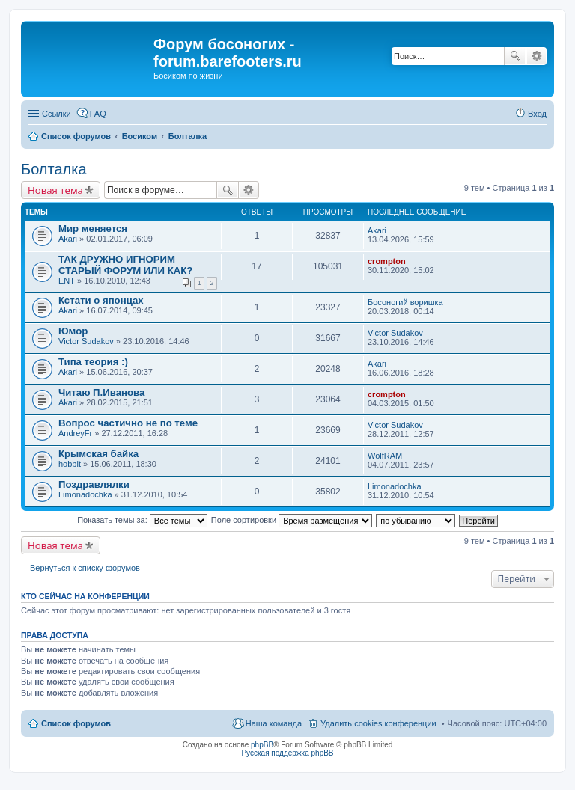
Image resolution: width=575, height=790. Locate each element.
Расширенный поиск (536, 56)
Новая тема (55, 190)
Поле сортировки (291, 519)
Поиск (515, 56)
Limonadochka (85, 494)
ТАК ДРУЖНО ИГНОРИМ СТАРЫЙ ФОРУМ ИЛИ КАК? (125, 265)
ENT (66, 280)
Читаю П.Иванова (101, 392)
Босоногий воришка (405, 302)
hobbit (69, 463)
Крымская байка (98, 453)
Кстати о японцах (101, 300)
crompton (387, 261)
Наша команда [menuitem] (274, 723)
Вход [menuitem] (537, 113)
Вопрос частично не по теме (128, 423)
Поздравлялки (94, 484)
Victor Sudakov (86, 341)
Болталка (54, 169)
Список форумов (76, 723)
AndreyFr (75, 433)
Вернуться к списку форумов (85, 567)
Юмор (73, 331)
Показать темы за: (142, 519)
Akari (67, 238)
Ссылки (56, 113)
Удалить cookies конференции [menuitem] (378, 723)
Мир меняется (92, 228)
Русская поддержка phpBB (287, 753)
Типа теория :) (93, 361)
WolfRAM (385, 455)
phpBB (262, 745)
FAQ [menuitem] (98, 113)
